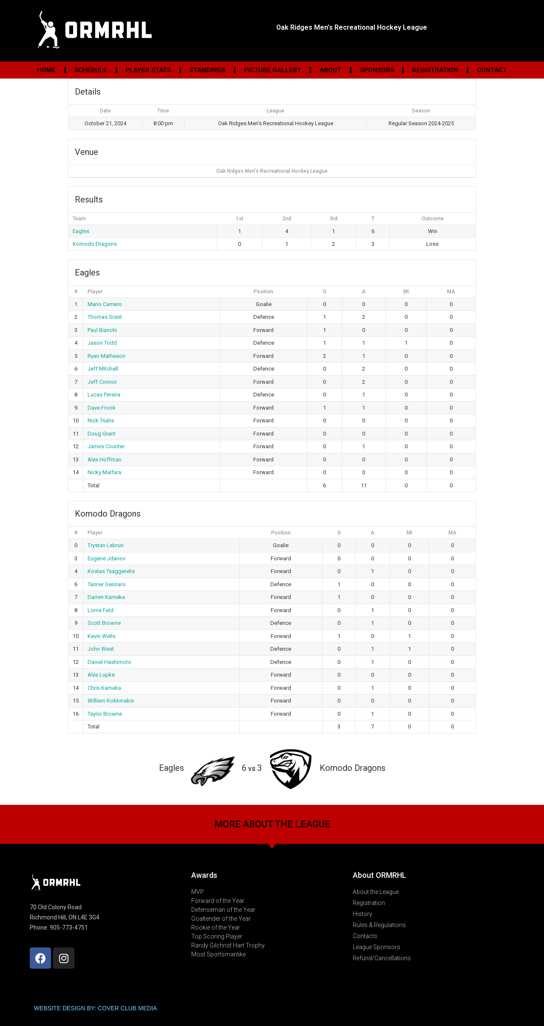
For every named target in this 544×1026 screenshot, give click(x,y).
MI (406, 292)
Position (263, 292)
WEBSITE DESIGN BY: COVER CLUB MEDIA (95, 1008)
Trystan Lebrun (106, 545)
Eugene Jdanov (106, 558)
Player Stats (148, 70)
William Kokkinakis (111, 700)
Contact (492, 70)
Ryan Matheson (106, 356)
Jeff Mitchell (103, 368)
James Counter (106, 446)
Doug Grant (102, 433)
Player (95, 292)
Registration (435, 70)
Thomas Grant (105, 317)
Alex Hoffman (105, 459)
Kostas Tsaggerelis (111, 571)
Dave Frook (102, 408)
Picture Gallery (272, 70)
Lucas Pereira (104, 394)
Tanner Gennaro (107, 584)
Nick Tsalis (101, 420)
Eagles (81, 231)
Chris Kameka (104, 688)
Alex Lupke (101, 675)
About (330, 70)
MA (451, 292)
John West (101, 649)
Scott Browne (104, 623)
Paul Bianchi (102, 330)
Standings (207, 70)
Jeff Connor (102, 382)
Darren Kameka (106, 597)
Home (46, 70)
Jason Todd (102, 343)
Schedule (90, 70)
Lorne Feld (100, 610)
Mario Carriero (105, 304)
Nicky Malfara (104, 472)
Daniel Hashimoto (109, 662)
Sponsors (377, 70)
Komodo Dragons (95, 244)
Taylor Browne (105, 714)
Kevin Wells (102, 636)
